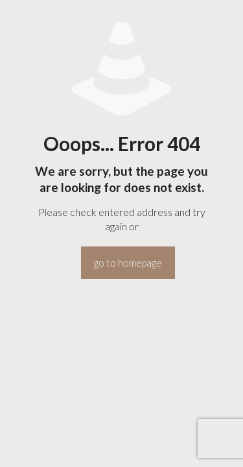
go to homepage (128, 263)
